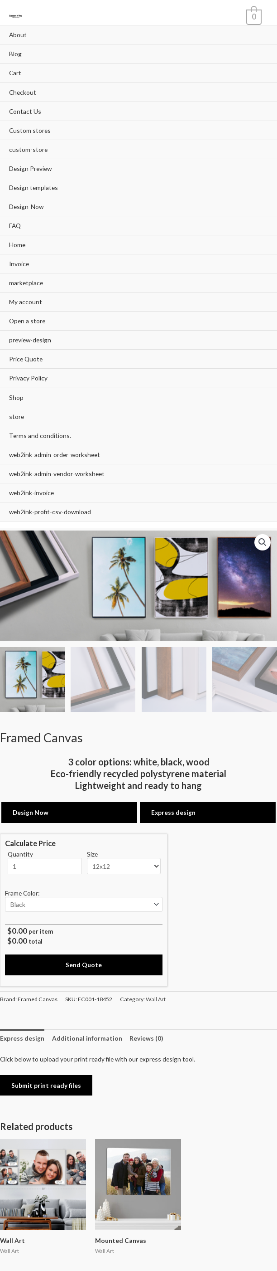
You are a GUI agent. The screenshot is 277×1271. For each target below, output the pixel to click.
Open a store (27, 321)
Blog (15, 54)
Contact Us (25, 111)
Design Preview (30, 168)
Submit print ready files (46, 1083)
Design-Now (26, 206)
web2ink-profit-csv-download (50, 512)
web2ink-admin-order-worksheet (54, 454)
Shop (16, 397)
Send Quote (84, 963)
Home (17, 244)
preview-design (30, 340)
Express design (173, 811)
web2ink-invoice (31, 493)
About (18, 35)
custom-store (28, 149)
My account (25, 302)
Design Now (30, 811)
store (16, 416)
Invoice (19, 264)
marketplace (26, 283)
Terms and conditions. (40, 435)
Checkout (22, 92)
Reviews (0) (146, 1036)
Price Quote (26, 359)
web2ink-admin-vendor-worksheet (57, 473)
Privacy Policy (28, 378)
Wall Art (156, 997)
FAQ (15, 225)
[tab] (22, 1037)
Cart (15, 73)
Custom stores (30, 130)
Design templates (33, 187)
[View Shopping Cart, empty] (253, 15)
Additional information (87, 1036)
